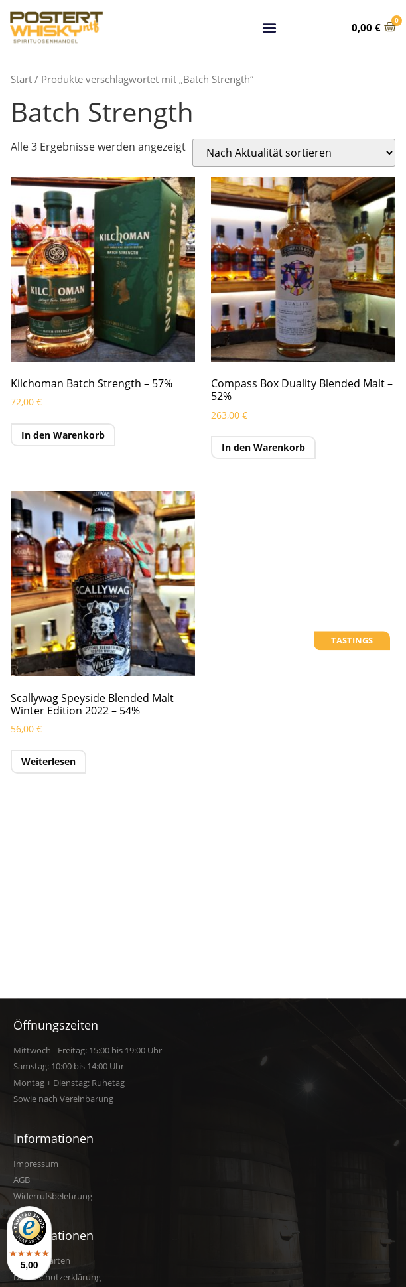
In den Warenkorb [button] (63, 435)
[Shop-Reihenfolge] (293, 153)
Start (21, 79)
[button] (269, 25)
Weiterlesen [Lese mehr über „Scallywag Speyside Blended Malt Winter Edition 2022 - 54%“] (48, 761)
